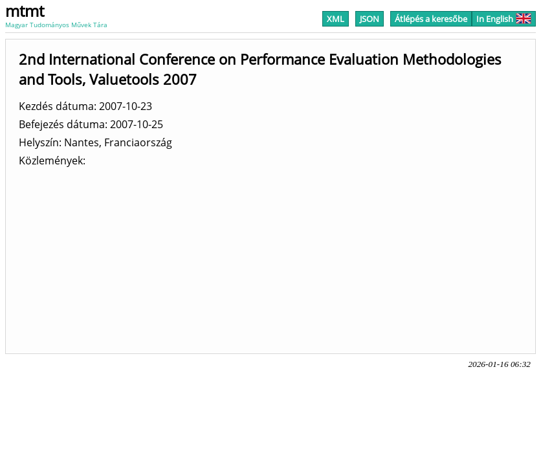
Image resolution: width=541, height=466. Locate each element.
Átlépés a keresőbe (431, 19)
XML (335, 19)
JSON (369, 19)
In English (503, 19)
